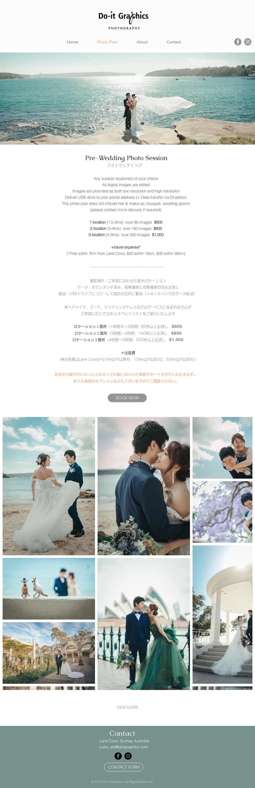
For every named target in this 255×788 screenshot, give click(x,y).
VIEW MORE (127, 707)
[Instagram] (247, 41)
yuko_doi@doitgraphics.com (124, 746)
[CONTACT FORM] (123, 767)
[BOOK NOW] (127, 398)
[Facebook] (237, 41)
